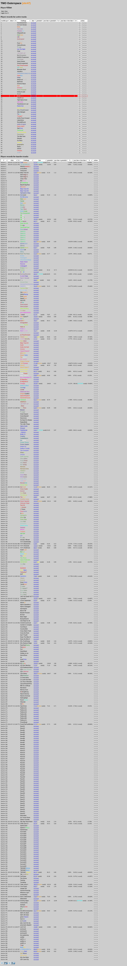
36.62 (35, 280)
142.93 (35, 598)
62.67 (35, 562)
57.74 (35, 162)
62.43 (35, 600)
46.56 (35, 274)
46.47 (35, 241)
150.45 (35, 316)
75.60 (35, 576)
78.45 (35, 320)
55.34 (35, 253)
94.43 (35, 399)
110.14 (35, 501)
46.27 (35, 221)
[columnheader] (5, 21)
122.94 (35, 164)
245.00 (35, 383)
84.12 (35, 371)
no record (33, 23)
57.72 (35, 339)
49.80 (35, 497)
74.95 (35, 337)
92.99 (35, 408)
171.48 (35, 363)
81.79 (35, 314)
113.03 (35, 270)
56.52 (35, 195)
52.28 (35, 365)
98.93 (35, 548)
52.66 (35, 172)
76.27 (35, 331)
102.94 (35, 219)
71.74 (35, 487)
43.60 (35, 375)
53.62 (35, 430)
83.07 (35, 247)
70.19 (35, 286)
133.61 (35, 545)
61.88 (35, 543)
